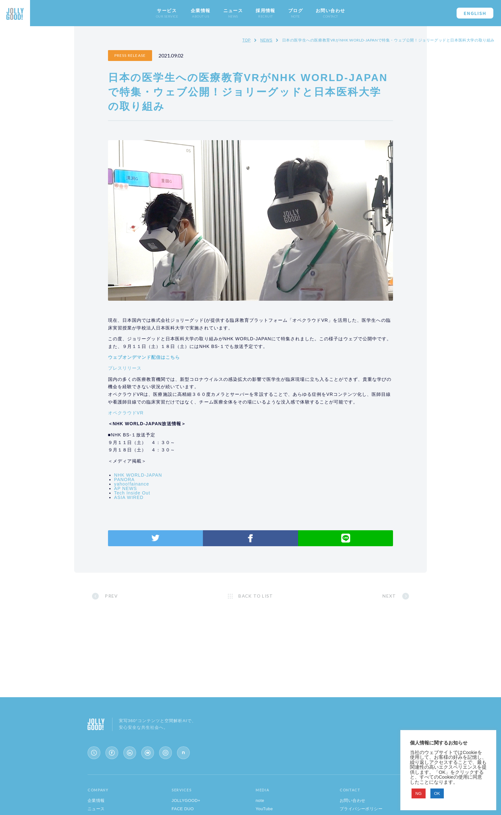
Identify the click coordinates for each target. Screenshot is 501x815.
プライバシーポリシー (361, 811)
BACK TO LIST (256, 596)
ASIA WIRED (140, 496)
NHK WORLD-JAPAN (150, 473)
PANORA (136, 478)
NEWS (266, 40)
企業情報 (96, 803)
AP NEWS (137, 487)
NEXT (377, 596)
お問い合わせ (352, 803)
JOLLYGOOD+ (186, 803)
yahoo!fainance (143, 482)
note (260, 803)
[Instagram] (165, 755)
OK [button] (437, 793)
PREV (124, 596)
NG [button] (418, 793)
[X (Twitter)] (94, 755)
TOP (246, 40)
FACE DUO (183, 811)
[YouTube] (147, 755)
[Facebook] (111, 755)
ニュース (96, 811)
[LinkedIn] (129, 755)
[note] (183, 755)
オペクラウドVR (137, 411)
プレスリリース (136, 359)
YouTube (264, 811)
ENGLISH (475, 13)
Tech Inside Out (144, 491)
